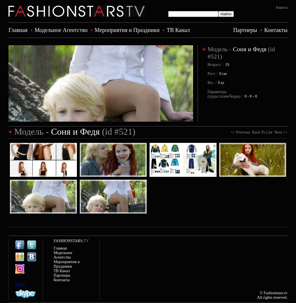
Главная (17, 30)
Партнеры (245, 30)
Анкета (281, 7)
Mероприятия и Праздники (127, 30)
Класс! (21, 284)
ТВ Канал (178, 30)
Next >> (280, 132)
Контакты (276, 30)
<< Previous (241, 132)
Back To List (262, 132)
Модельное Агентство (61, 30)
